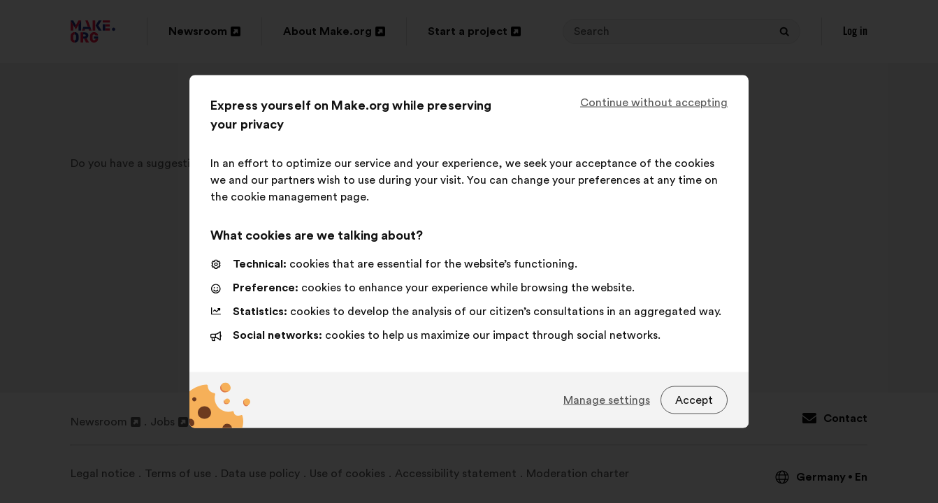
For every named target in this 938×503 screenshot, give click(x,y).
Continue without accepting (654, 102)
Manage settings (606, 399)
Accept (694, 399)
